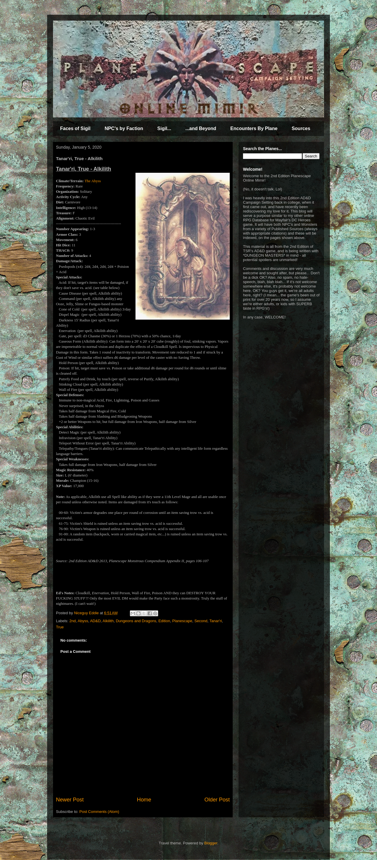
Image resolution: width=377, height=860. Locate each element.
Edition (164, 621)
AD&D (95, 621)
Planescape (182, 621)
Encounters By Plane (253, 128)
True (60, 627)
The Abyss (93, 181)
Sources (301, 128)
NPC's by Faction (124, 128)
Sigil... (164, 128)
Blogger (210, 843)
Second (200, 621)
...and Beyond (200, 128)
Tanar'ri (215, 621)
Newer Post (70, 800)
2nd (73, 621)
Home (144, 800)
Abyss (83, 621)
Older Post (217, 800)
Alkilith (108, 621)
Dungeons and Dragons (136, 621)
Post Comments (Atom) (99, 811)
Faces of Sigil (75, 128)
